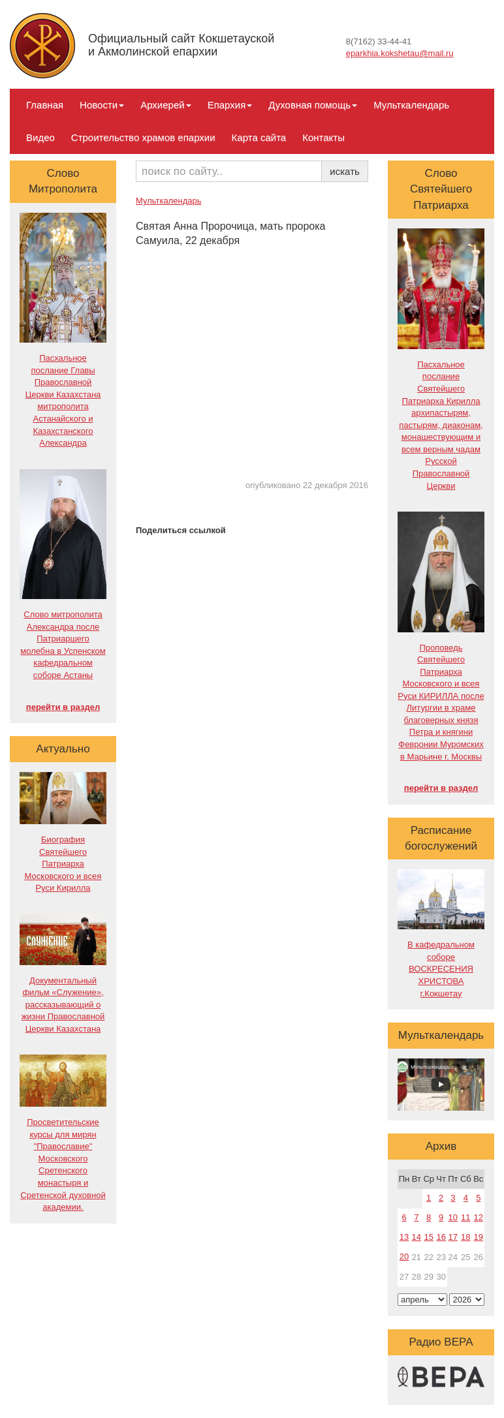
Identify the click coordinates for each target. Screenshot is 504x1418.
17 (453, 1237)
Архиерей (165, 104)
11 (465, 1217)
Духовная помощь (312, 104)
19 (478, 1237)
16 (440, 1237)
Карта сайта (259, 137)
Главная (44, 104)
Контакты (323, 137)
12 (478, 1217)
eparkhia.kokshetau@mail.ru (400, 53)
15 (428, 1237)
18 (465, 1237)
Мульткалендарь (411, 104)
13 (404, 1237)
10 (453, 1217)
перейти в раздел (63, 707)
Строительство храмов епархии (143, 137)
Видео (40, 137)
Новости (102, 104)
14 (416, 1237)
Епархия (230, 104)
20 (404, 1256)
